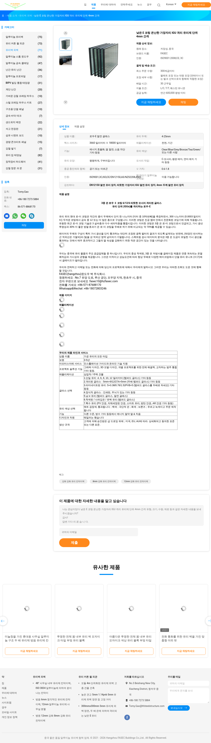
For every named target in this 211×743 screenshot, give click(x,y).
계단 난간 (24, 89)
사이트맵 (6, 702)
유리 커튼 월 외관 (24, 43)
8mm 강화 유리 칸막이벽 (104, 481)
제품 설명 (79, 126)
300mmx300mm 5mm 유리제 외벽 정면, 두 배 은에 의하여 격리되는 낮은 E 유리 (99, 711)
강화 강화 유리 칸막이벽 (73, 481)
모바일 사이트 (9, 712)
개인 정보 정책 (9, 717)
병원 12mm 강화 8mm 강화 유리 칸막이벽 (53, 718)
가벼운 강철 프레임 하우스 (24, 96)
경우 (4, 707)
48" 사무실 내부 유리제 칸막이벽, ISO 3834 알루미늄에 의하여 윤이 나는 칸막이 (54, 688)
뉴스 (4, 697)
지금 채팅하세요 (196, 4)
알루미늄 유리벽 (24, 37)
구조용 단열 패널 (24, 109)
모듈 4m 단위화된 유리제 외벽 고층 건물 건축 (99, 685)
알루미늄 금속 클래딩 (24, 63)
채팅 (24, 225)
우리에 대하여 (9, 692)
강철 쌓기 (24, 148)
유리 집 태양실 (24, 155)
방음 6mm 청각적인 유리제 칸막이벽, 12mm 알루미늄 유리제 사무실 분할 (53, 704)
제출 (74, 543)
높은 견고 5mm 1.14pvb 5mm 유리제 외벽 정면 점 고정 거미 (98, 697)
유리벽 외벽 (24, 50)
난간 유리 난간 (24, 70)
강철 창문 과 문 (24, 168)
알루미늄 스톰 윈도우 (24, 56)
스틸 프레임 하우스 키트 (24, 102)
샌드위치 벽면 (24, 122)
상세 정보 (64, 126)
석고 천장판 (24, 129)
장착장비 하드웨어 (24, 162)
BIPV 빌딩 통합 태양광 (24, 83)
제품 (4, 688)
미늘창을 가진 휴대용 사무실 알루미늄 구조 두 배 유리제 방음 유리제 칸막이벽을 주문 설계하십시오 (27, 640)
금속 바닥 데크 (24, 116)
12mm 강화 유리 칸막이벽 (136, 481)
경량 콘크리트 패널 (24, 142)
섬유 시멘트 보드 (24, 135)
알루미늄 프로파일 (24, 76)
